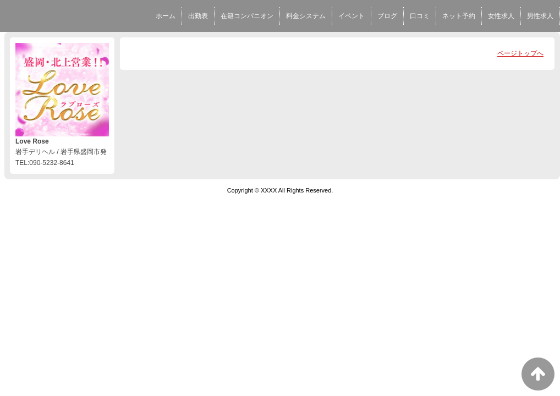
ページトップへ (520, 53)
